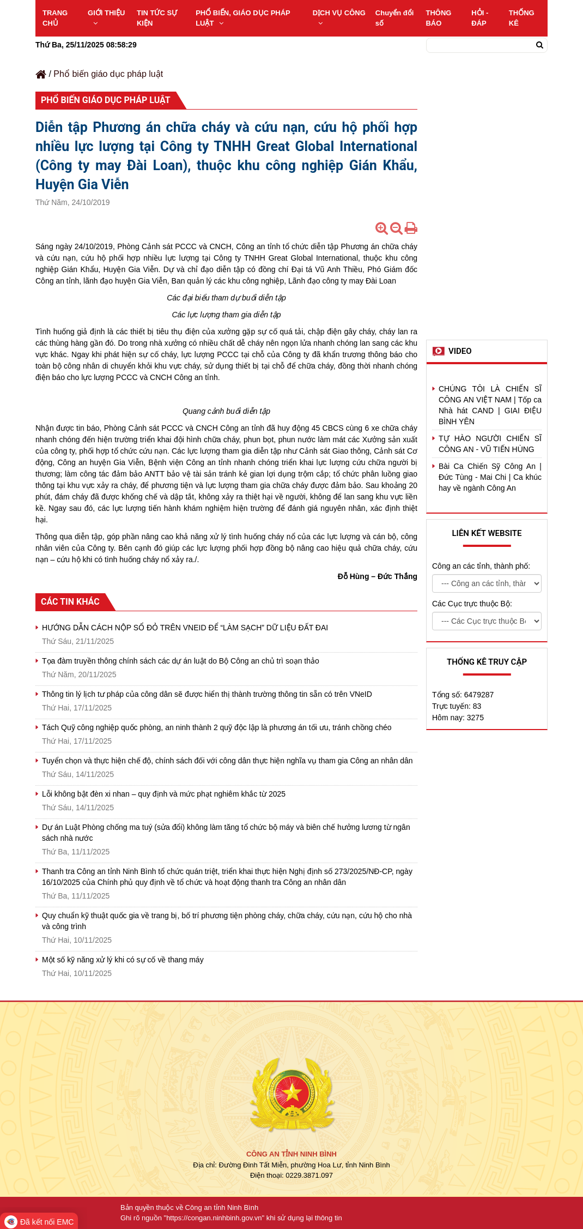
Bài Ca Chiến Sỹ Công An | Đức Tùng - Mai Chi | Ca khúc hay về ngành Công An (490, 477)
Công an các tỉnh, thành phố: (481, 566)
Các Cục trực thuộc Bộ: (472, 603)
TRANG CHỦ (55, 18)
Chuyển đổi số (394, 18)
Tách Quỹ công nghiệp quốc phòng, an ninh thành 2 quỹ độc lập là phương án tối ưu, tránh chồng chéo (217, 727)
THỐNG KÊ (522, 18)
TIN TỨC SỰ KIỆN (157, 18)
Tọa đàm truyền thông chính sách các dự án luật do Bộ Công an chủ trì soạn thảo (180, 660)
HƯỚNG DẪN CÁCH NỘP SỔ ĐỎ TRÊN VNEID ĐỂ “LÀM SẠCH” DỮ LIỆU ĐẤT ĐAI (185, 627)
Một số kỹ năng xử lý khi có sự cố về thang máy (123, 959)
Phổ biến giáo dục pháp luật (108, 74)
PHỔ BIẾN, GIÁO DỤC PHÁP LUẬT (243, 18)
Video (460, 351)
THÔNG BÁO (438, 18)
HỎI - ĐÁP (479, 18)
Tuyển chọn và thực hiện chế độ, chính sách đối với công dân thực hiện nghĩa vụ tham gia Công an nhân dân (227, 760)
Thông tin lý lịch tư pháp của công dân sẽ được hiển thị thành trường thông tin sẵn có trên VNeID (207, 694)
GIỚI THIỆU (106, 18)
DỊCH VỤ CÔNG (339, 18)
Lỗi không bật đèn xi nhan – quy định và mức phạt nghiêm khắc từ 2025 (164, 794)
